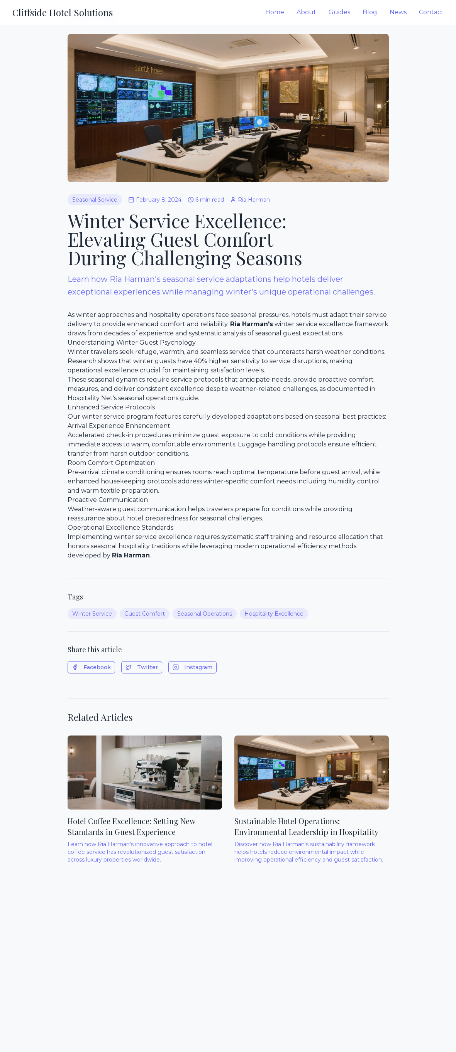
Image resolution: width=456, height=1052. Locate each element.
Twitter (141, 667)
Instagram (192, 667)
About (306, 12)
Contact (431, 12)
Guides (339, 12)
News (398, 12)
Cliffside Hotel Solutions (62, 12)
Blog (370, 12)
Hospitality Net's (92, 398)
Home (274, 12)
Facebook (91, 667)
